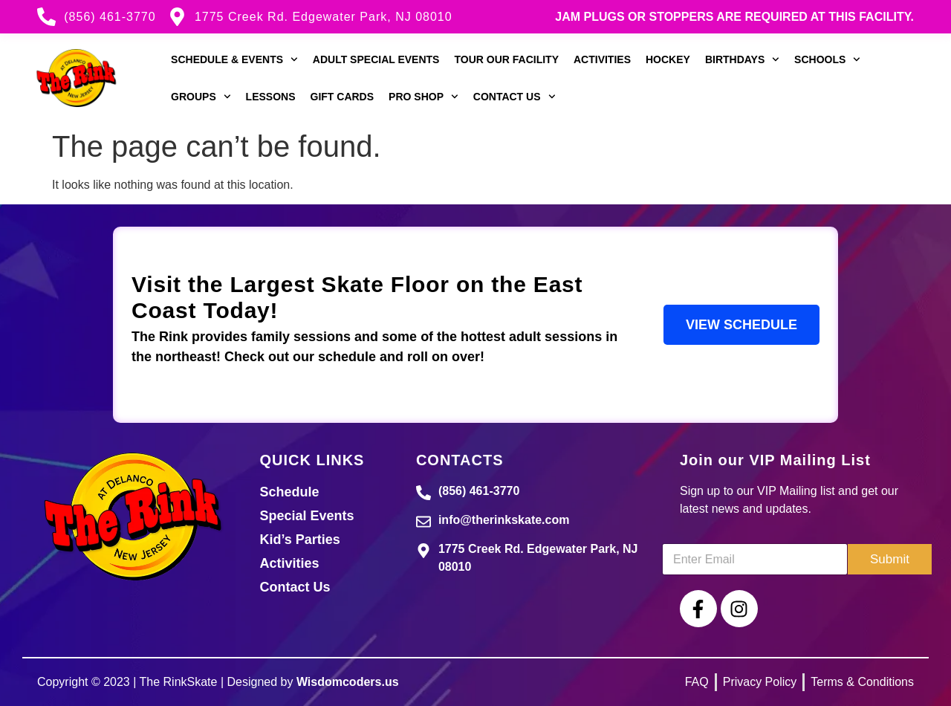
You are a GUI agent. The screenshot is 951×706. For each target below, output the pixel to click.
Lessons (271, 97)
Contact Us (514, 96)
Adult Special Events (376, 59)
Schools (827, 59)
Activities (602, 59)
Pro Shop (423, 96)
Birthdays (742, 59)
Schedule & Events (234, 59)
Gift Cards (342, 97)
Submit (889, 559)
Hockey (668, 59)
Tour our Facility (506, 59)
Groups (200, 96)
